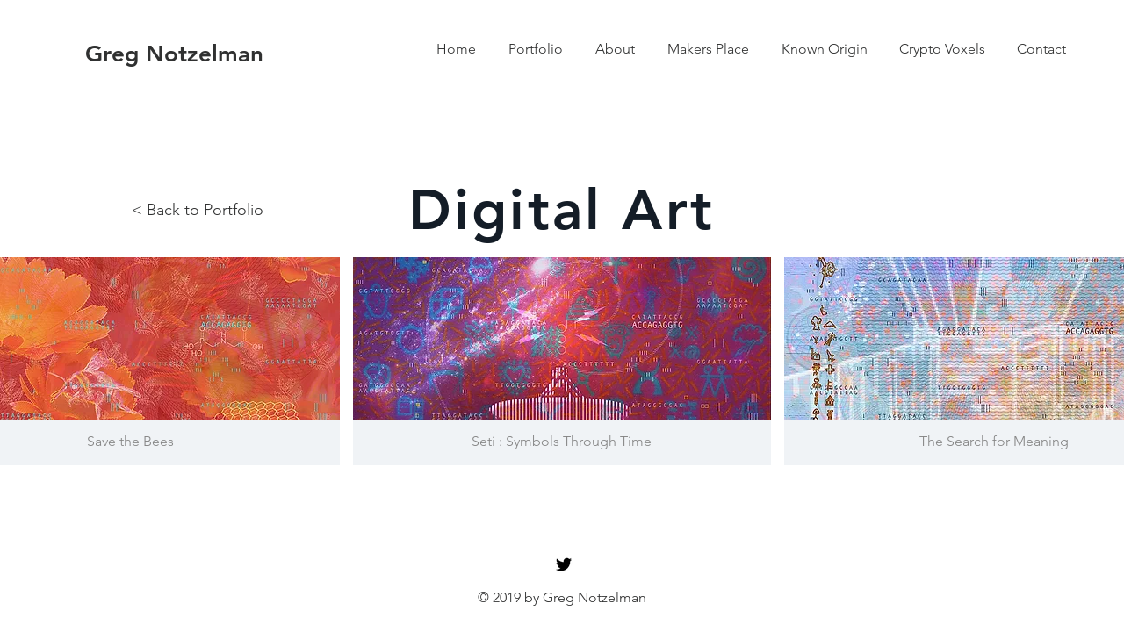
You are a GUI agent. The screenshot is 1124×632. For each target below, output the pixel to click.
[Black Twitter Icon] (563, 564)
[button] (562, 361)
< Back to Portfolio (197, 209)
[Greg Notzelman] (173, 54)
